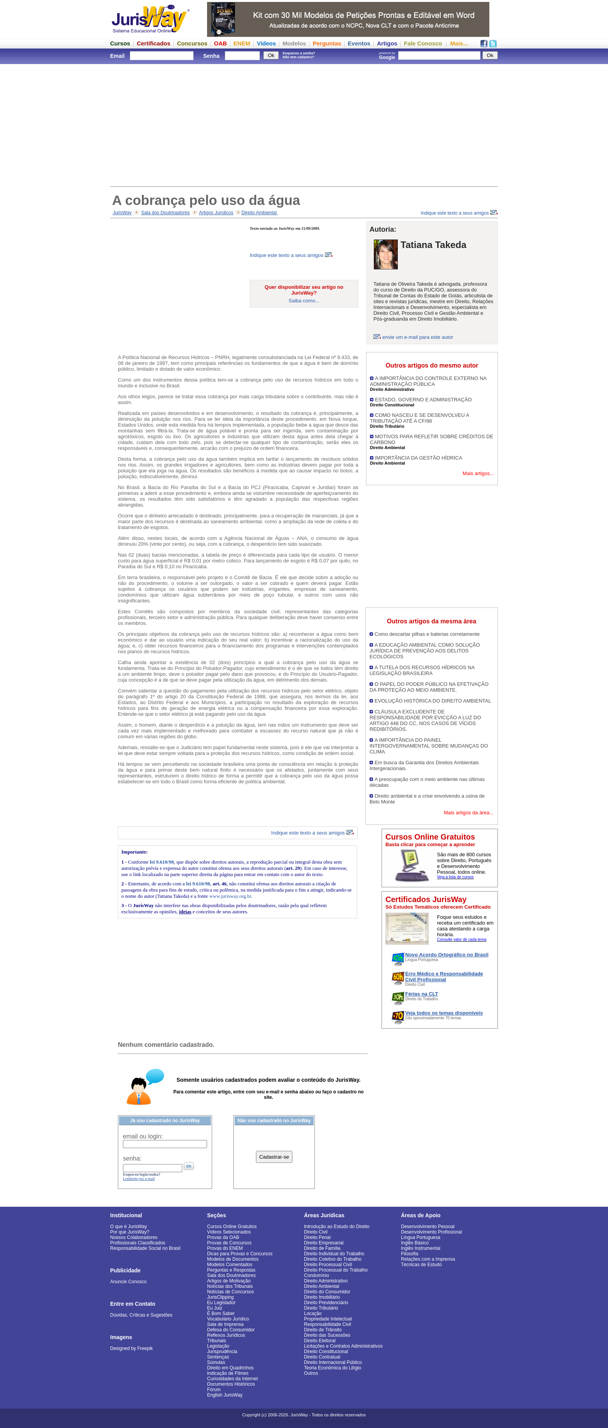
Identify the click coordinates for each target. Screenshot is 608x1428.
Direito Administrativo (326, 1281)
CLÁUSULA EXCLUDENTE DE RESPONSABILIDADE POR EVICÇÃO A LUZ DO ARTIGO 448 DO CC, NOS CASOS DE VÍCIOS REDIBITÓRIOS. (425, 720)
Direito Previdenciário (326, 1302)
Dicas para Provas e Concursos (240, 1253)
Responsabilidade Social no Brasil (145, 1248)
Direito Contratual (322, 1357)
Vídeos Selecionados (229, 1232)
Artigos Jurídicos (216, 212)
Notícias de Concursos (230, 1291)
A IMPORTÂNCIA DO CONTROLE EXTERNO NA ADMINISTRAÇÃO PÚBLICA (428, 381)
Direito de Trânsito (323, 1330)
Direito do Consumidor (327, 1291)
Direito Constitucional (326, 1351)
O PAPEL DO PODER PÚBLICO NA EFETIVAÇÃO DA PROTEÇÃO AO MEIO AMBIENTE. (429, 687)
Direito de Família (322, 1248)
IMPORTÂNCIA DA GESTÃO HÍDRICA (418, 458)
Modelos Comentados (229, 1264)
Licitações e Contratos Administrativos (343, 1346)
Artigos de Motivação (228, 1281)
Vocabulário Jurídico (228, 1319)
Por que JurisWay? (129, 1232)
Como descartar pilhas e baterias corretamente (427, 634)
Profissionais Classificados (137, 1243)
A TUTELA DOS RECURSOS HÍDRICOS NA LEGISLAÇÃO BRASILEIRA (422, 670)
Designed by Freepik (131, 1348)
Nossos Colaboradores (133, 1237)
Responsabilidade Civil (327, 1324)
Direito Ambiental (260, 212)
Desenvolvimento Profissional (431, 1232)
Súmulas (216, 1362)
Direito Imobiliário (322, 1297)
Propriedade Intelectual (328, 1319)
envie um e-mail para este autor (417, 337)
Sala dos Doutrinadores (165, 212)
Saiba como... (304, 301)
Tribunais (216, 1340)
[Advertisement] (304, 124)
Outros (311, 1373)
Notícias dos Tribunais (230, 1286)
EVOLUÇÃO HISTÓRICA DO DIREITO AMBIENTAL (433, 701)
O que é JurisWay (128, 1226)
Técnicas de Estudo (421, 1264)
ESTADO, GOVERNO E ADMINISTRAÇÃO (423, 400)
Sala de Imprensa (225, 1324)
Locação (312, 1313)
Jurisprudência (222, 1351)
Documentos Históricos (231, 1384)
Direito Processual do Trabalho (336, 1270)
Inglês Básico (414, 1243)
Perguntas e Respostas (231, 1270)
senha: (132, 1158)
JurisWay (122, 212)
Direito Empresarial (324, 1243)
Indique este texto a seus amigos (459, 213)
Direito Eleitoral (319, 1340)
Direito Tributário (321, 1308)
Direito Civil (316, 1232)
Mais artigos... (478, 473)
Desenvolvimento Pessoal (427, 1226)
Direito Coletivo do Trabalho (332, 1259)
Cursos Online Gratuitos (232, 1226)
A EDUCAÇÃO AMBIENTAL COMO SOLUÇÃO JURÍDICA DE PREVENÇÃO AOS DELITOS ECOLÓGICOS (425, 650)
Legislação (218, 1346)
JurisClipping (220, 1297)
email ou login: (143, 1136)
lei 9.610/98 (162, 862)
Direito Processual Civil (328, 1264)
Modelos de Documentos (233, 1259)
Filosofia (409, 1253)
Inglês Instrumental (420, 1248)
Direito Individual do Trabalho (334, 1253)
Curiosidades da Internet (232, 1378)
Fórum (214, 1389)
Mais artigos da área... (469, 813)
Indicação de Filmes (228, 1373)
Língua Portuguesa (420, 1237)
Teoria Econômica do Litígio (332, 1368)
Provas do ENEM (225, 1248)
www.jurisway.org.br (230, 896)
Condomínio (316, 1275)
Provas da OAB (223, 1237)
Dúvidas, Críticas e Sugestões (141, 1315)
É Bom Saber (221, 1313)
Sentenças (218, 1357)
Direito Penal (317, 1237)
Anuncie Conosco (128, 1281)
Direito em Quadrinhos (230, 1368)
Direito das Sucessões (327, 1335)
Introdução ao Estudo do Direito (337, 1226)
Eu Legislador (221, 1302)
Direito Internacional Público (333, 1362)
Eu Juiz (214, 1308)
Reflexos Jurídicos (226, 1335)
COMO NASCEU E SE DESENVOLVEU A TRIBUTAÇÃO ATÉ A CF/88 (419, 418)
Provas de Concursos (229, 1243)
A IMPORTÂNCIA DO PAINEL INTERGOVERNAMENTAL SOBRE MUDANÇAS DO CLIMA (429, 746)
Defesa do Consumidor (231, 1330)
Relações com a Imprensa (428, 1259)
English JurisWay (225, 1395)
